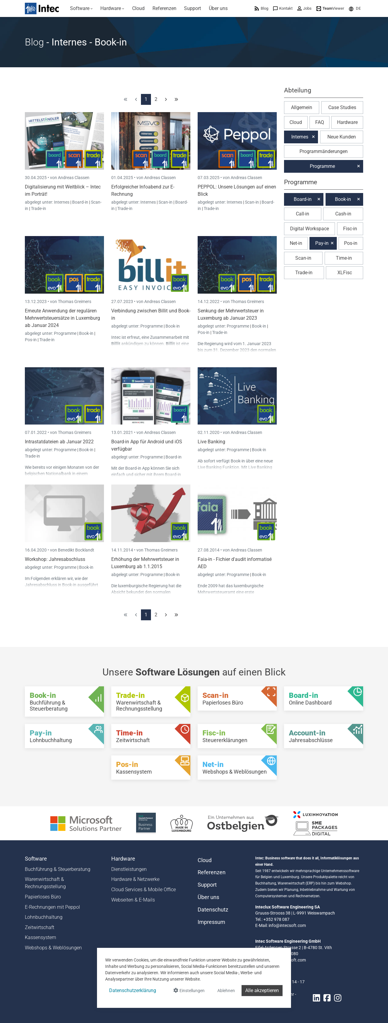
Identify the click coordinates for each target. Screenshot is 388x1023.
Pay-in (322, 243)
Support (207, 885)
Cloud (295, 122)
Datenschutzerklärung (132, 990)
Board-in (80, 202)
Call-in (302, 214)
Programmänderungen (323, 151)
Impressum (211, 922)
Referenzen (212, 872)
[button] (354, 8)
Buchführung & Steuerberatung (57, 869)
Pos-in (31, 339)
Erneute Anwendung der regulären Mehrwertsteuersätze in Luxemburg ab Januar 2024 (62, 318)
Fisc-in (350, 229)
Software (36, 859)
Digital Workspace (309, 229)
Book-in (86, 333)
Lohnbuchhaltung (43, 917)
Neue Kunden (341, 137)
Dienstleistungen (129, 869)
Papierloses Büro (43, 897)
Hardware (347, 122)
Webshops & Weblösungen (53, 948)
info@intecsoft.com (287, 925)
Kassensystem (40, 937)
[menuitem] (81, 8)
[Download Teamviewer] (330, 8)
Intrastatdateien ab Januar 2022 (59, 442)
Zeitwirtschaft (39, 927)
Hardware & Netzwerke (135, 879)
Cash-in (343, 214)
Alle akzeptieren (262, 990)
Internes (62, 202)
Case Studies (342, 107)
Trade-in (38, 208)
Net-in (296, 243)
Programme (65, 333)
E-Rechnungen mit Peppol (52, 907)
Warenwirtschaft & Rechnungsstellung (45, 882)
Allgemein (301, 107)
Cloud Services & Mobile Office (143, 889)
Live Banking (211, 442)
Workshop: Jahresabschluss (55, 559)
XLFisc (344, 272)
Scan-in (165, 202)
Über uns (208, 897)
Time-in (344, 258)
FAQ (319, 122)
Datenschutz (213, 910)
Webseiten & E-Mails (133, 900)
